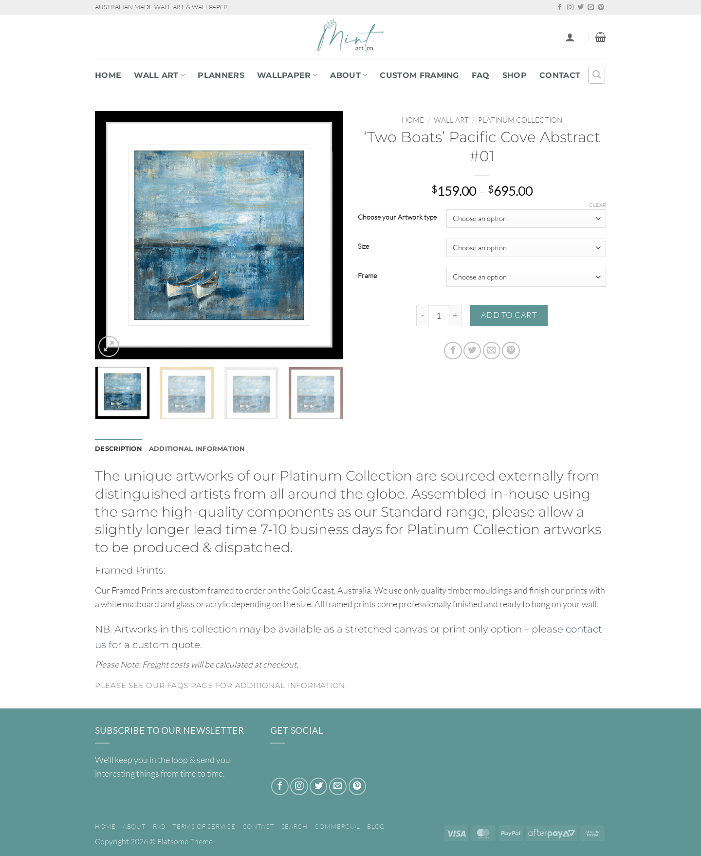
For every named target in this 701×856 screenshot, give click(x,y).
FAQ (481, 75)
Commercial (337, 827)
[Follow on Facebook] (559, 7)
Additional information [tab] (204, 449)
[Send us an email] (591, 7)
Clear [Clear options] (597, 205)
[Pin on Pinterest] (510, 350)
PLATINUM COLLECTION (520, 120)
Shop (514, 75)
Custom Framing (419, 75)
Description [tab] (120, 449)
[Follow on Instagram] (570, 7)
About (348, 75)
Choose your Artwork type (397, 217)
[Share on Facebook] (452, 350)
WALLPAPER (287, 75)
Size (363, 246)
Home (108, 75)
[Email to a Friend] (491, 350)
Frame (367, 275)
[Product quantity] (438, 315)
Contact (559, 75)
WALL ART (159, 75)
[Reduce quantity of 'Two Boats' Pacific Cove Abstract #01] (422, 315)
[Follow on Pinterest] (601, 7)
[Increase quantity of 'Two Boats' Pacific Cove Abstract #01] (455, 315)
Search (294, 827)
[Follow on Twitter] (580, 7)
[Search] (596, 75)
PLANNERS (221, 75)
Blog (376, 827)
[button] (570, 37)
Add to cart (509, 315)
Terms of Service (203, 827)
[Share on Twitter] (472, 350)
